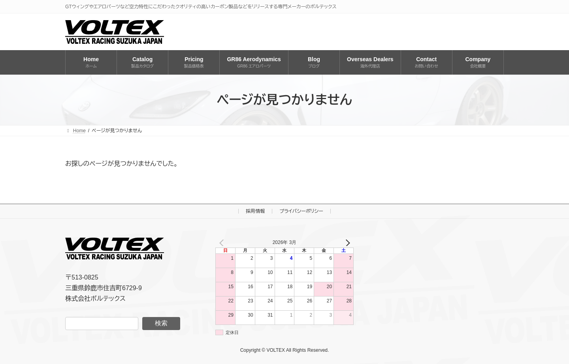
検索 (161, 323)
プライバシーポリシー (301, 211)
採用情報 (255, 211)
